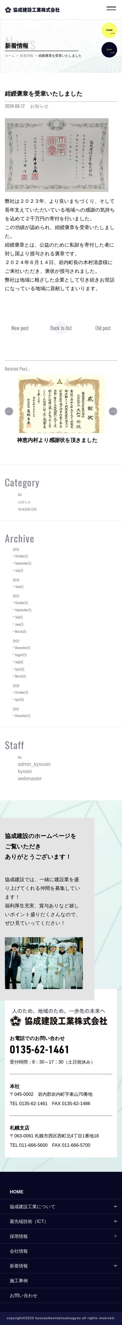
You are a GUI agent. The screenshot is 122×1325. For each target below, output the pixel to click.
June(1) (19, 586)
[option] (61, 412)
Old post (103, 328)
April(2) (19, 669)
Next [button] (113, 411)
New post (20, 328)
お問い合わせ (24, 1295)
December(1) (22, 647)
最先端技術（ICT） (29, 1221)
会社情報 (19, 1251)
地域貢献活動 (27, 509)
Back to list (61, 328)
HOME (16, 1191)
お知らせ (24, 501)
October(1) (21, 556)
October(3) (21, 692)
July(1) (18, 617)
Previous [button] (9, 411)
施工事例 (19, 1280)
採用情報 (19, 1236)
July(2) (19, 570)
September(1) (23, 563)
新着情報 (26, 56)
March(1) (20, 676)
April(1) (19, 699)
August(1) (20, 654)
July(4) (19, 662)
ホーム (10, 56)
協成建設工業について (33, 1206)
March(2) (20, 631)
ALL (20, 494)
